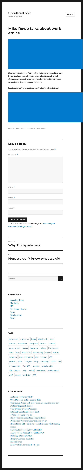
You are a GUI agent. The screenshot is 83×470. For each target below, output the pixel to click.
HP (11, 306)
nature (56, 353)
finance (43, 344)
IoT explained (16, 442)
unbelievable (47, 366)
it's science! (53, 348)
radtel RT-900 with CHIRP (21, 397)
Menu (70, 14)
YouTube (26, 375)
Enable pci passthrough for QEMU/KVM (27, 433)
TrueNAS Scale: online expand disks (25, 400)
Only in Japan (41, 357)
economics (22, 344)
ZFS (34, 375)
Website (12, 208)
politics (12, 362)
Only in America (26, 357)
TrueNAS (26, 366)
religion (28, 362)
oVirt (51, 357)
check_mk (42, 339)
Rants (12, 318)
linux (17, 353)
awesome (24, 339)
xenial (17, 375)
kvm (11, 353)
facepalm (34, 344)
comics (12, 344)
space (53, 362)
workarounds (53, 371)
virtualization (14, 371)
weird (31, 371)
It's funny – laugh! (18, 309)
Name (11, 187)
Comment (13, 155)
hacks (25, 348)
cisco (52, 339)
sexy (36, 362)
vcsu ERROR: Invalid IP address (23, 409)
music (48, 353)
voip (24, 371)
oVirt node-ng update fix (21, 415)
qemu (20, 362)
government (14, 348)
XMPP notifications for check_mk (24, 445)
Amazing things (17, 300)
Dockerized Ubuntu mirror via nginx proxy (28, 421)
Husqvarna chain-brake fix (22, 439)
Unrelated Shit (19, 13)
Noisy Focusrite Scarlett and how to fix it (27, 418)
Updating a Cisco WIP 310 (21, 436)
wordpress (40, 371)
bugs (33, 339)
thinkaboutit (41, 128)
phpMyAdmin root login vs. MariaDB (26, 430)
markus (11, 128)
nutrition (13, 357)
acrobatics (13, 339)
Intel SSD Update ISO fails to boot (24, 412)
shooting (44, 362)
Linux (12, 312)
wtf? (11, 375)
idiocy (43, 348)
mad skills (26, 353)
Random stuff (30, 128)
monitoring (38, 353)
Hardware (14, 303)
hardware (34, 348)
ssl (59, 362)
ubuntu (36, 366)
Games (52, 344)
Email (11, 198)
